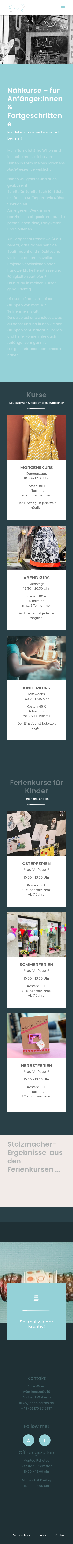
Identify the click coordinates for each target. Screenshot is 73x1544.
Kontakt (60, 1535)
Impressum (42, 1535)
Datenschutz (21, 1535)
